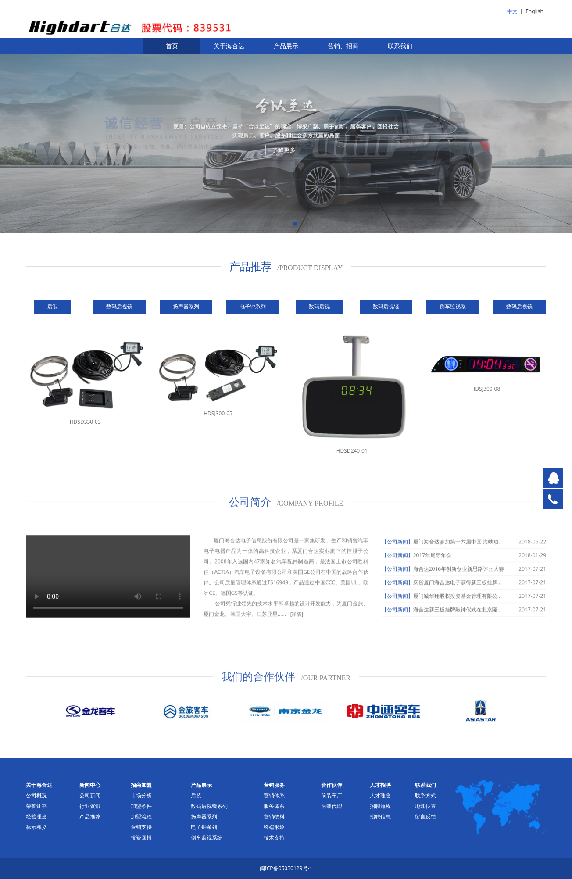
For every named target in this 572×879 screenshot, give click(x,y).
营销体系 (274, 795)
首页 (172, 46)
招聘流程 (380, 806)
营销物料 (274, 816)
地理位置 (425, 806)
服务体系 (274, 806)
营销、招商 (343, 46)
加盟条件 (141, 806)
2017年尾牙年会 (432, 562)
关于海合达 (229, 46)
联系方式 (425, 795)
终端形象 (274, 827)
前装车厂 (331, 795)
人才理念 (380, 795)
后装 (196, 795)
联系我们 (400, 46)
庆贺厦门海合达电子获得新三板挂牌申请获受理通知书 (476, 589)
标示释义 (36, 827)
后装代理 (331, 806)
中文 (512, 11)
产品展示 (286, 46)
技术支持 (274, 837)
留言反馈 (425, 816)
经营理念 (36, 816)
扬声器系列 (204, 816)
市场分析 (141, 795)
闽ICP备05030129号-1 (286, 868)
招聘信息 (380, 816)
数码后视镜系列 (209, 806)
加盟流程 (141, 816)
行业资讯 (89, 806)
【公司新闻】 (397, 548)
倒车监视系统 (206, 837)
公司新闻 (89, 795)
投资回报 (141, 837)
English (534, 11)
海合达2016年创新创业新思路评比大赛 (458, 575)
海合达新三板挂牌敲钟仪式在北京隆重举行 (463, 616)
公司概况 (36, 795)
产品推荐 (89, 816)
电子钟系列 (204, 827)
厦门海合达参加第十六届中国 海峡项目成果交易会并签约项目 (485, 548)
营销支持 (141, 827)
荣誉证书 (36, 806)
